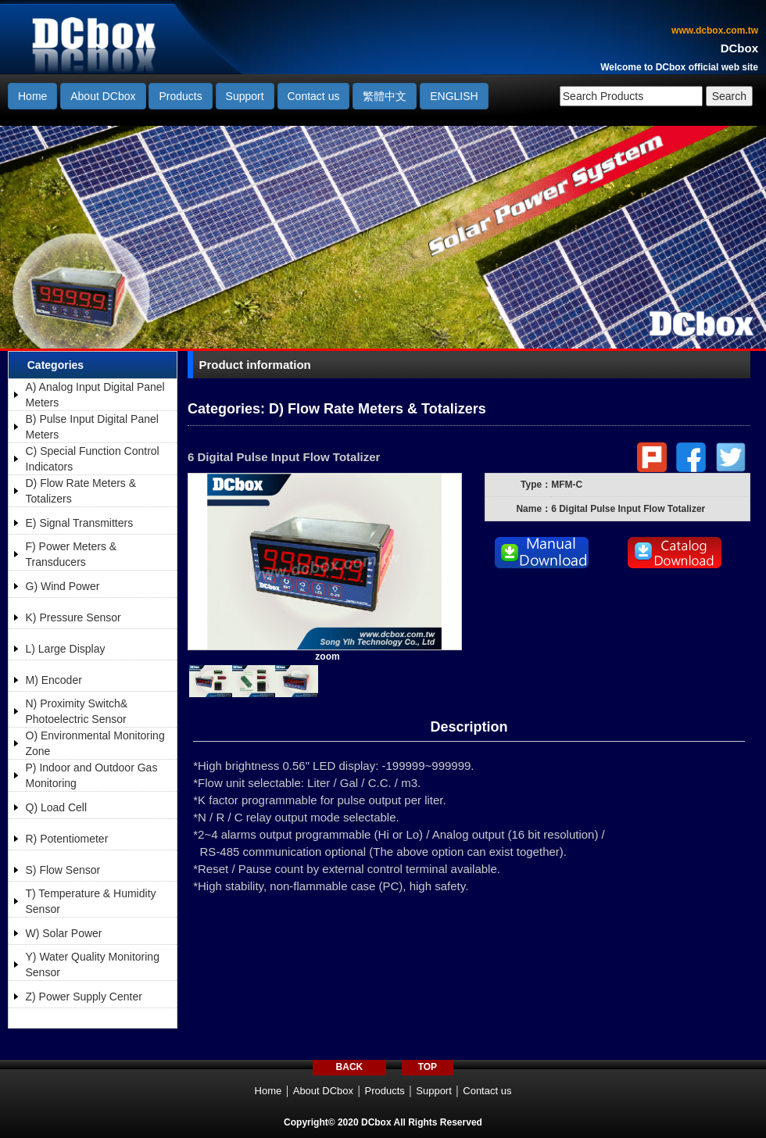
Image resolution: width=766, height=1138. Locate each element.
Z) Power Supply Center (84, 996)
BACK (349, 1066)
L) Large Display (66, 648)
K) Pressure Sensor (73, 617)
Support (245, 96)
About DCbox (102, 96)
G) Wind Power (63, 586)
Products (180, 96)
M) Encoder (54, 680)
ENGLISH (454, 96)
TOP (427, 1066)
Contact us (314, 96)
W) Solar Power (64, 933)
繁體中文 (384, 96)
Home (32, 96)
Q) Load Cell (57, 807)
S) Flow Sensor (63, 870)
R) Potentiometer (67, 838)
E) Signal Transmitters (80, 523)
